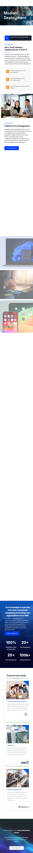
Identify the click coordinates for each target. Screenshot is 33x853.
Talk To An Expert (10, 148)
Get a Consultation (16, 848)
